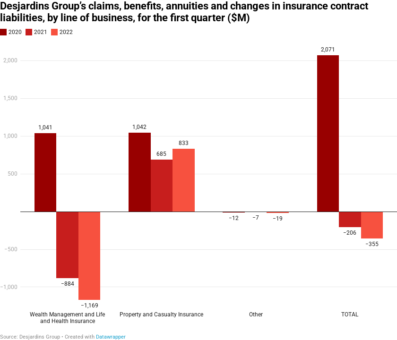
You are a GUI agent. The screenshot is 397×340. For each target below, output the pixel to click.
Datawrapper (111, 337)
